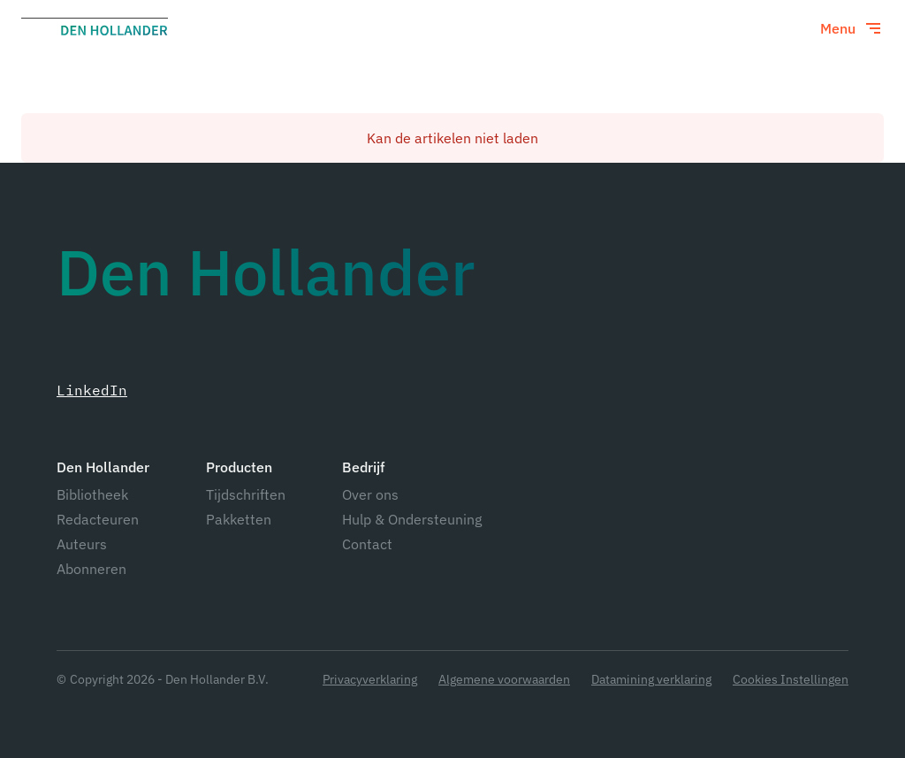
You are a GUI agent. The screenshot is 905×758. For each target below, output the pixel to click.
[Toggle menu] (852, 28)
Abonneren (91, 569)
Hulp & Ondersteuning (412, 519)
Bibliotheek (92, 494)
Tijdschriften (245, 494)
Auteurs (82, 544)
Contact (367, 544)
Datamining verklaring (651, 679)
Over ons (370, 494)
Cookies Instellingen (790, 679)
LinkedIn (92, 390)
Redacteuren (98, 519)
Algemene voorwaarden (504, 679)
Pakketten (238, 519)
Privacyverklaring (370, 679)
